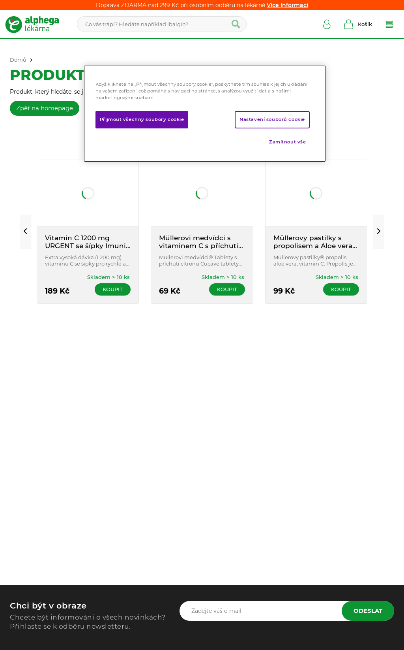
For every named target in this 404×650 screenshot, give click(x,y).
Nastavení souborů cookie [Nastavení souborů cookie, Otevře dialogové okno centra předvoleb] (272, 119)
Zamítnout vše (287, 142)
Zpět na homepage (44, 108)
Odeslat (368, 610)
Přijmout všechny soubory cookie (142, 119)
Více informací (287, 5)
